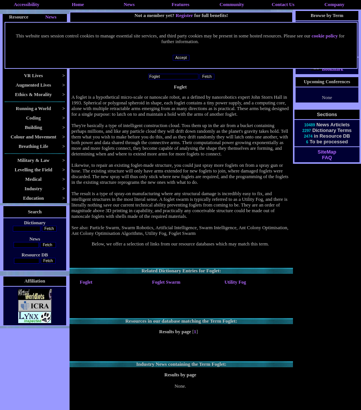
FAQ (327, 164)
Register (184, 15)
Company (334, 4)
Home (78, 4)
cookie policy (324, 36)
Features (180, 4)
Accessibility (27, 4)
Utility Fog (235, 282)
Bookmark (327, 76)
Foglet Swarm (166, 282)
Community (232, 4)
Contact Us (283, 4)
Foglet (86, 282)
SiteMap (327, 159)
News (129, 4)
